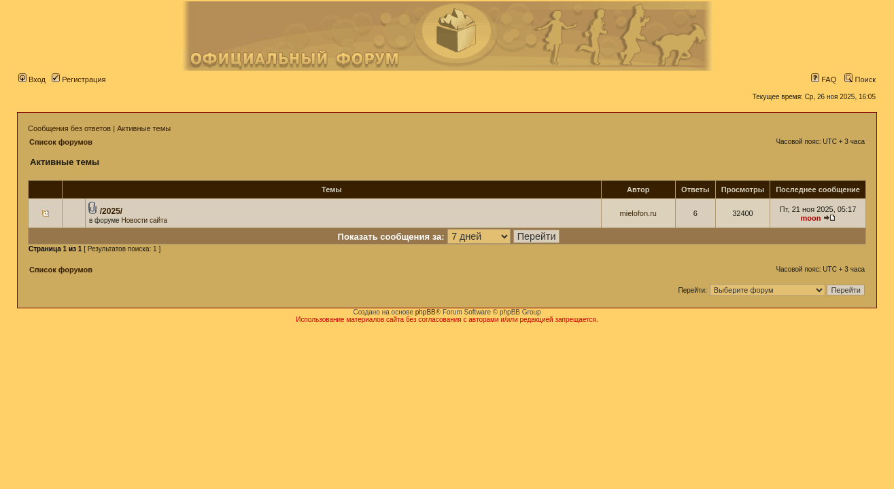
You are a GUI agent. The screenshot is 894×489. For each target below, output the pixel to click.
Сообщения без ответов (69, 128)
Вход (32, 79)
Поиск (860, 79)
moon (811, 218)
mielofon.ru (638, 213)
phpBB (425, 312)
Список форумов (60, 142)
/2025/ (111, 211)
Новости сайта (144, 220)
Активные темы (144, 128)
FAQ (823, 79)
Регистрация (78, 79)
